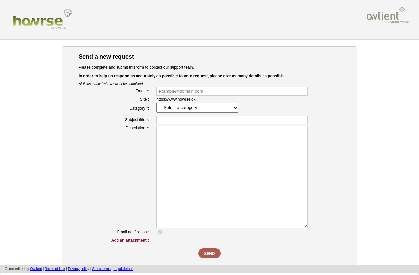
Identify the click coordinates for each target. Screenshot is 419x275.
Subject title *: (137, 120)
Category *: (139, 108)
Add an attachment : (130, 240)
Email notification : (133, 232)
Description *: (137, 128)
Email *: (142, 91)
